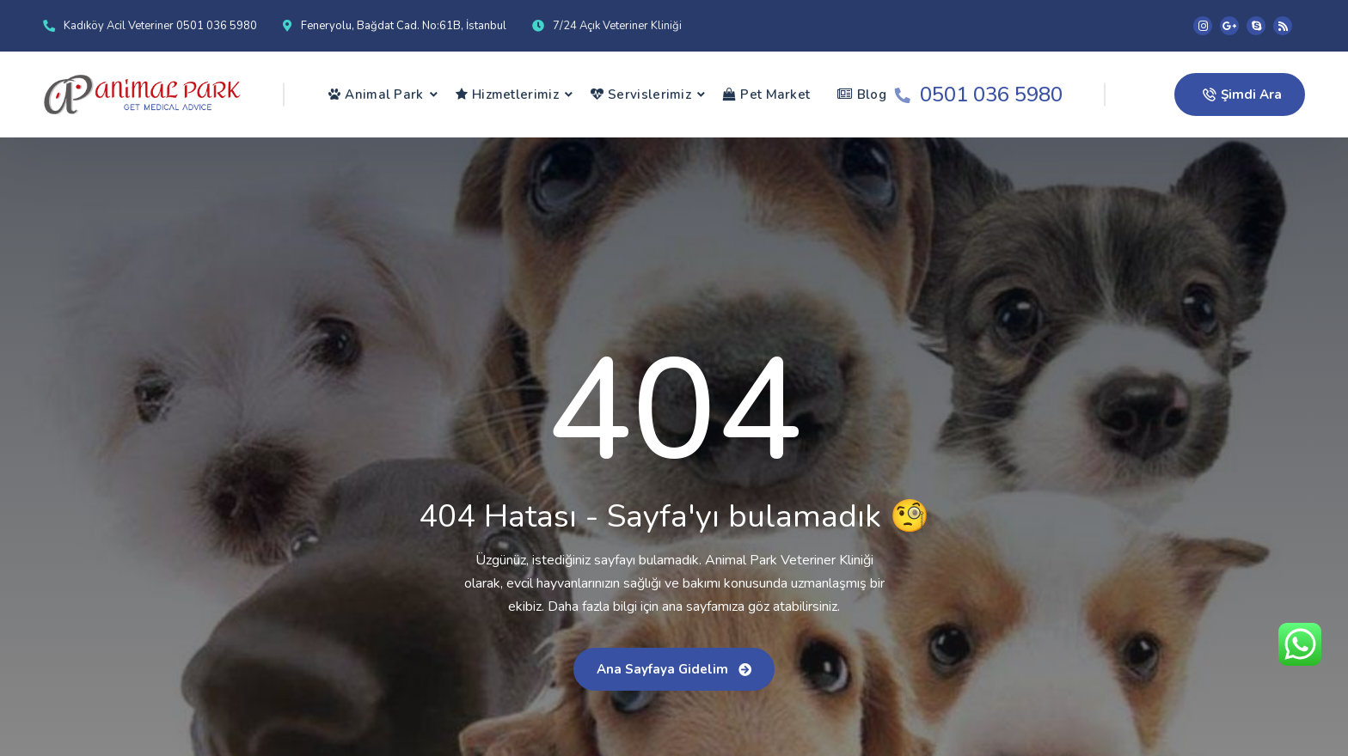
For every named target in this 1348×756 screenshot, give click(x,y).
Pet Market (766, 94)
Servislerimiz (641, 94)
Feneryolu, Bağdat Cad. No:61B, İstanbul (403, 26)
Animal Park (376, 94)
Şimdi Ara (1242, 95)
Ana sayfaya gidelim (674, 669)
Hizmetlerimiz (507, 94)
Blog (861, 94)
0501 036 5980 (216, 26)
